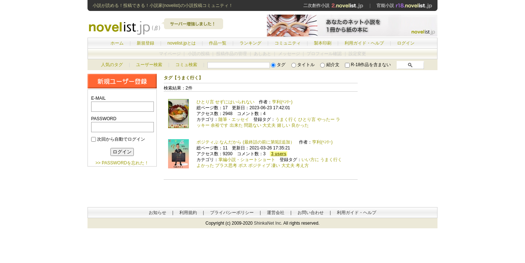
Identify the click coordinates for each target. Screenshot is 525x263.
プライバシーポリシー (232, 212)
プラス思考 (226, 165)
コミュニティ (288, 43)
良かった (300, 125)
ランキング (250, 43)
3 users (278, 153)
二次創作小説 (333, 5)
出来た (236, 125)
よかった (205, 165)
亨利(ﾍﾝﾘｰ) (282, 101)
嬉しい (283, 125)
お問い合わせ (311, 212)
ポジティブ (259, 165)
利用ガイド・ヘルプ (364, 43)
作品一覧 (217, 43)
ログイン (406, 43)
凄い (275, 165)
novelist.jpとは (181, 43)
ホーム (117, 43)
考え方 (302, 165)
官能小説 (404, 5)
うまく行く (286, 119)
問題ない (252, 125)
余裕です (219, 125)
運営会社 (275, 212)
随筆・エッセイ (233, 119)
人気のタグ (112, 64)
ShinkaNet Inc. (268, 223)
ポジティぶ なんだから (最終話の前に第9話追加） (246, 142)
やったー (326, 119)
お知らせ (157, 212)
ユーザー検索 (149, 64)
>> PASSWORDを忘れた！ (122, 162)
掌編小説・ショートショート (246, 159)
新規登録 (145, 43)
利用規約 (188, 212)
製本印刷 (322, 43)
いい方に (310, 159)
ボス (242, 165)
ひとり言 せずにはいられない (225, 101)
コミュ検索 (186, 64)
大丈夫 (269, 125)
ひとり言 (307, 119)
